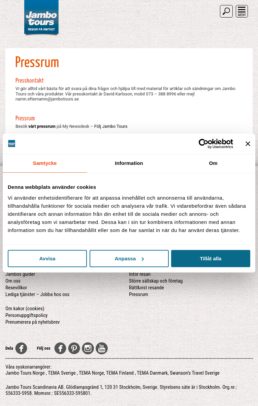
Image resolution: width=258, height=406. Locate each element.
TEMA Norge (91, 373)
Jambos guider (20, 274)
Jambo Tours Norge (24, 373)
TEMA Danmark (152, 373)
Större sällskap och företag (156, 281)
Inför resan (140, 274)
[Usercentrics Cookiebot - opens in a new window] (203, 144)
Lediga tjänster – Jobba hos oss (37, 294)
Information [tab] (129, 163)
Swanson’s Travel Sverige (195, 373)
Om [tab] (213, 163)
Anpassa (129, 258)
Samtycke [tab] (45, 163)
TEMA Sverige (61, 373)
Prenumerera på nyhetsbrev (32, 322)
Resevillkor (16, 288)
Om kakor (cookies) (24, 309)
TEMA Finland (120, 373)
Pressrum (138, 294)
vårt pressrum (42, 126)
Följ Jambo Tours (111, 126)
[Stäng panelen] (248, 143)
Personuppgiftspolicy (26, 315)
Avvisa (47, 258)
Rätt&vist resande (146, 288)
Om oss (13, 281)
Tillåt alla (211, 258)
